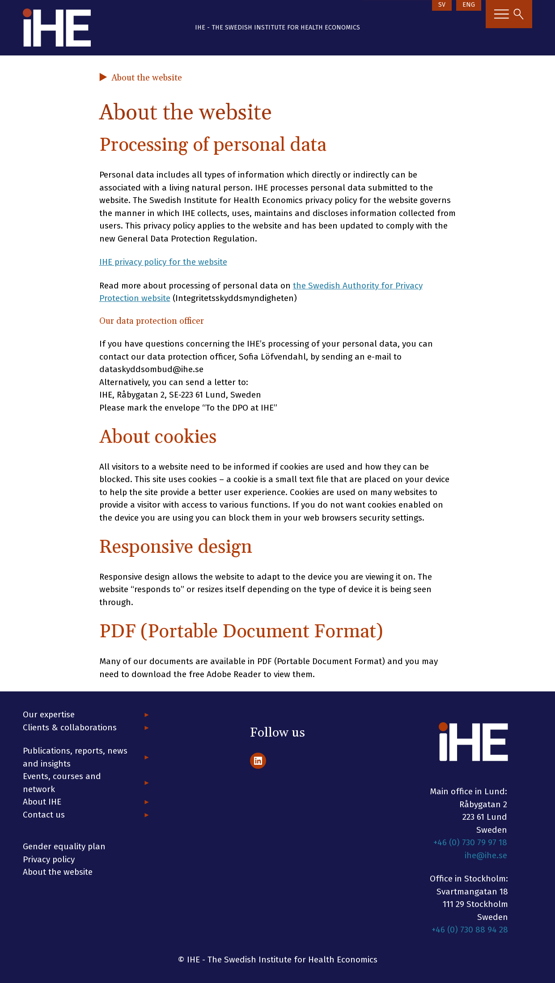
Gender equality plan (64, 846)
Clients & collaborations (70, 727)
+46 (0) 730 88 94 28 (470, 929)
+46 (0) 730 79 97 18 (470, 842)
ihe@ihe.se (486, 855)
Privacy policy (49, 859)
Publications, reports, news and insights (75, 757)
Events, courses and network (62, 782)
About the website (58, 872)
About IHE (42, 802)
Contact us (44, 814)
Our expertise (49, 714)
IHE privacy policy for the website (163, 262)
